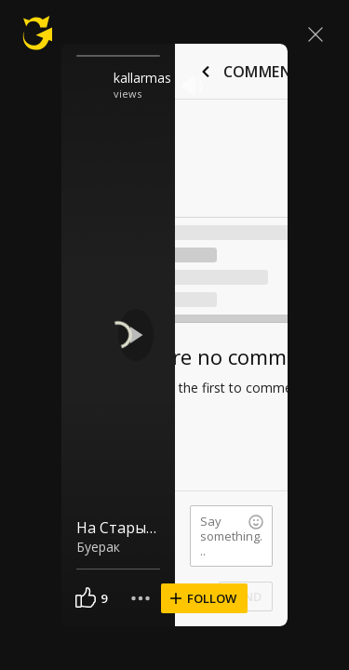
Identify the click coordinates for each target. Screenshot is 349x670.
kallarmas (142, 78)
